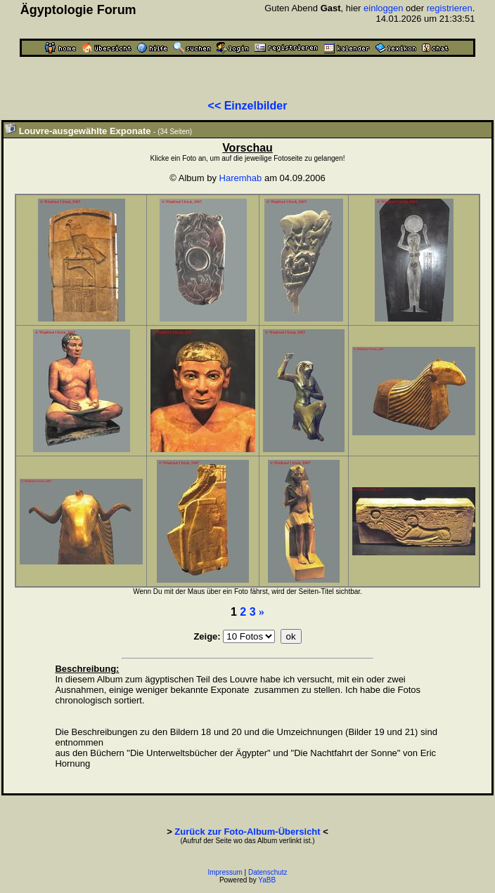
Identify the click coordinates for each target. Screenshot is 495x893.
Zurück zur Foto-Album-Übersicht (247, 831)
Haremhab (240, 178)
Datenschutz (268, 872)
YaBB (267, 880)
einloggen (383, 8)
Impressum (224, 872)
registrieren (449, 8)
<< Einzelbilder (248, 106)
